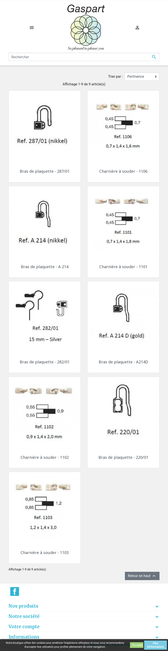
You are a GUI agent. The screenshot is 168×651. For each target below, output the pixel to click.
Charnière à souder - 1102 (45, 457)
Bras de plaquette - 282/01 (45, 361)
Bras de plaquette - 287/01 (45, 171)
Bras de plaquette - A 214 (44, 266)
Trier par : (115, 76)
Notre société (24, 616)
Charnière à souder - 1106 (123, 171)
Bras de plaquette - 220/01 (123, 457)
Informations (24, 637)
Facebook (14, 591)
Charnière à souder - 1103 (45, 552)
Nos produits (23, 606)
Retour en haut (142, 576)
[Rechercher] (84, 57)
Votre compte (24, 626)
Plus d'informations (155, 645)
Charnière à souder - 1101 (123, 266)
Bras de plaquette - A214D (123, 361)
